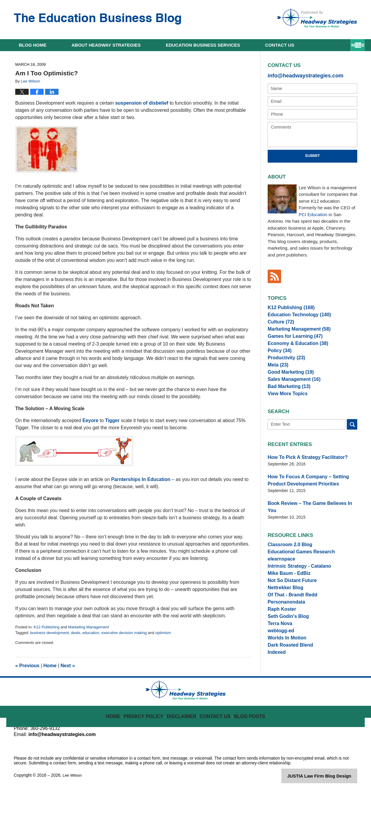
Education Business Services (203, 45)
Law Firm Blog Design (328, 803)
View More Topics (285, 412)
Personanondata (284, 625)
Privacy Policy (147, 739)
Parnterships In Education (140, 479)
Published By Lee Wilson (317, 17)
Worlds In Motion (284, 669)
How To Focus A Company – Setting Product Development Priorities (312, 498)
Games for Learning (292, 342)
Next (68, 665)
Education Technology (295, 315)
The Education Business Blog (97, 19)
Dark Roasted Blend (287, 678)
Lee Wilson (73, 802)
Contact (333, 45)
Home (33, 45)
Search (352, 444)
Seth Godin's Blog (286, 642)
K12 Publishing (46, 627)
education (90, 632)
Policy (278, 360)
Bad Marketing (286, 403)
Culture (279, 324)
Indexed (275, 687)
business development (49, 632)
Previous (27, 665)
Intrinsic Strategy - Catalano (295, 581)
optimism (163, 632)
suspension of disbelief (142, 103)
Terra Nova (278, 651)
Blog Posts (249, 739)
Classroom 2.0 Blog (287, 554)
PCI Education (313, 213)
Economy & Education (294, 351)
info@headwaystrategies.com (299, 74)
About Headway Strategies (106, 45)
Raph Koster (280, 634)
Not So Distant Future (289, 598)
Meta (277, 377)
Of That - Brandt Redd (289, 616)
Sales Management (291, 395)
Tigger (112, 420)
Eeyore (90, 420)
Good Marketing (288, 386)
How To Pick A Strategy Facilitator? (303, 476)
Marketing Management (88, 627)
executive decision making (124, 632)
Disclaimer (183, 739)
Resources (279, 45)
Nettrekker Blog (283, 607)
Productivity (284, 368)
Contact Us (215, 739)
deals (75, 632)
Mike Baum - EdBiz (286, 589)
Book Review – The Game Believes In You (309, 520)
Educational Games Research (297, 563)
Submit (312, 154)
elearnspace (280, 572)
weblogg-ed (279, 660)
